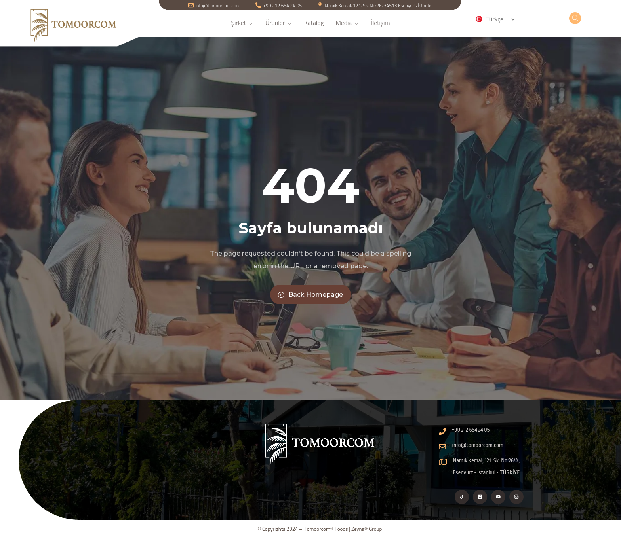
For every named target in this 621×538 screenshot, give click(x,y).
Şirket (242, 27)
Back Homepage (310, 294)
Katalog (314, 27)
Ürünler (278, 27)
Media (347, 27)
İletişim (380, 27)
